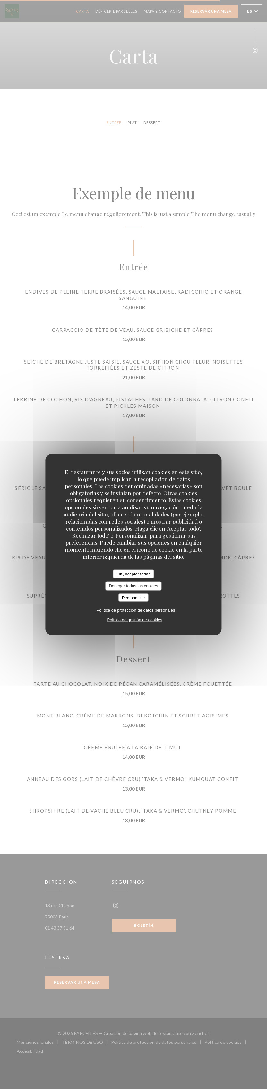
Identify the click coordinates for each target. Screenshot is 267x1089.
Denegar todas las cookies (133, 585)
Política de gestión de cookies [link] (134, 619)
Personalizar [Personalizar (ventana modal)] (133, 597)
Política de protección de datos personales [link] (136, 610)
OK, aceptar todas (134, 573)
